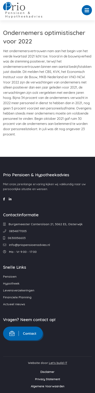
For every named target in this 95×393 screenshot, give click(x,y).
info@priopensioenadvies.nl (26, 245)
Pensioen (10, 276)
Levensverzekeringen (18, 290)
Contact (22, 333)
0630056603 (14, 238)
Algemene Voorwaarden (47, 386)
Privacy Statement (47, 379)
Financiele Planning (17, 297)
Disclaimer (47, 372)
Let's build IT (58, 363)
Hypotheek (11, 283)
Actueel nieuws (14, 304)
